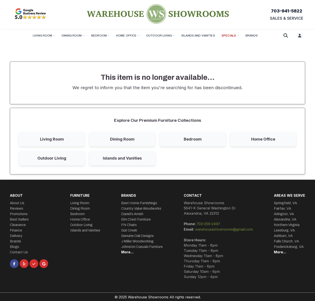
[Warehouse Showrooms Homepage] (157, 13)
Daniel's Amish (132, 214)
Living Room (42, 35)
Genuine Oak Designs (137, 236)
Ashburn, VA (283, 236)
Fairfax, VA (282, 208)
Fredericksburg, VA (289, 247)
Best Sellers (19, 219)
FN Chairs (128, 225)
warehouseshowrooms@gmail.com (224, 229)
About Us (17, 203)
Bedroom (99, 35)
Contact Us (19, 252)
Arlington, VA (284, 214)
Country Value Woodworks (141, 208)
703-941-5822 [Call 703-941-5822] (286, 11)
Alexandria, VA (285, 219)
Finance (16, 230)
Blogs (14, 247)
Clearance (18, 225)
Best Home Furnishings (139, 203)
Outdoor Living (159, 35)
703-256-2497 (208, 224)
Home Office (126, 35)
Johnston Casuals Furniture (142, 247)
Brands (15, 241)
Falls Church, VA (286, 241)
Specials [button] (229, 35)
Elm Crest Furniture (135, 219)
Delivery (16, 236)
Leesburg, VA (284, 230)
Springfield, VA (285, 203)
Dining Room (72, 35)
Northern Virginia (286, 225)
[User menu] (299, 35)
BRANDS (251, 35)
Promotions (19, 214)
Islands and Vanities (198, 35)
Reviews (16, 208)
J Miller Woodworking (137, 241)
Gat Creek (129, 230)
